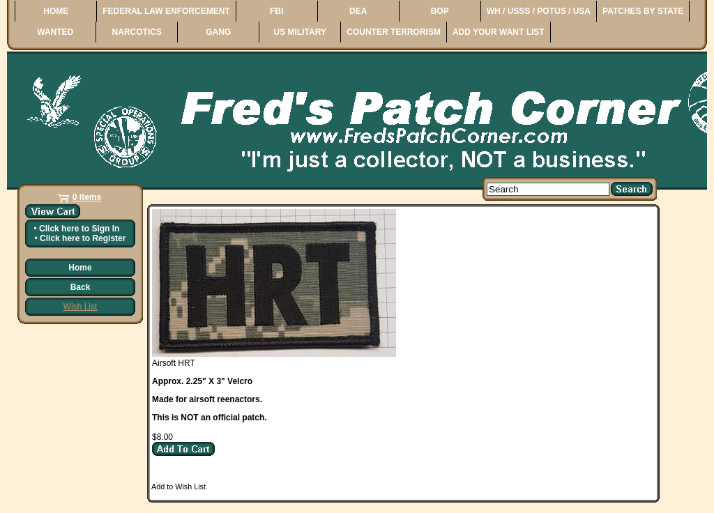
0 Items (87, 197)
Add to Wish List (178, 486)
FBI (276, 11)
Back (80, 287)
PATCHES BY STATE (642, 11)
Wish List (80, 307)
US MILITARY (300, 32)
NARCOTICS (137, 32)
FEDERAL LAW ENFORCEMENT (165, 11)
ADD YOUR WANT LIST (499, 32)
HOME (55, 11)
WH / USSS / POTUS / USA (539, 11)
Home (79, 268)
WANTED (55, 32)
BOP (440, 11)
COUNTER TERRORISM (394, 32)
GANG (218, 32)
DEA (358, 11)
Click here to (79, 228)
